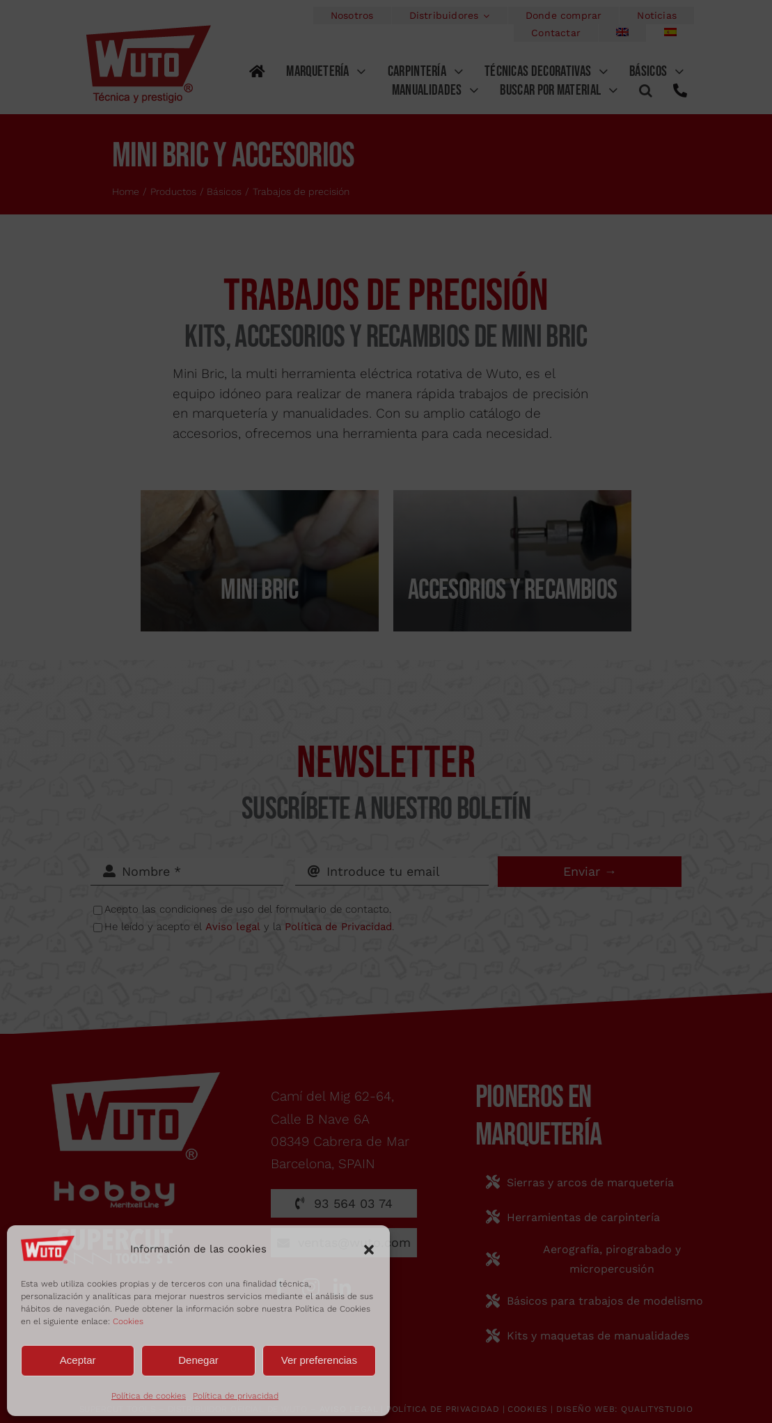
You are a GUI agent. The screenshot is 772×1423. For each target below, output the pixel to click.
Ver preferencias (319, 1360)
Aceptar (78, 1360)
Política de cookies (148, 1396)
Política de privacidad (235, 1396)
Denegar (198, 1360)
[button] (369, 1250)
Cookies (128, 1321)
